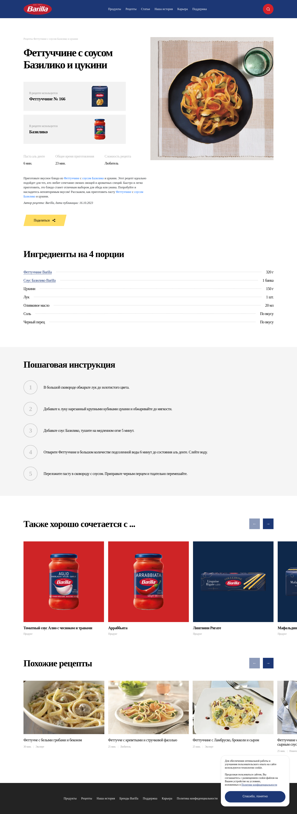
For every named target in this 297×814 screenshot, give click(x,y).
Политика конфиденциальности (197, 798)
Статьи (145, 9)
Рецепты (131, 9)
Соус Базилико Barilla (39, 280)
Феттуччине (71, 178)
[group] (63, 588)
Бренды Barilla (129, 798)
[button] (254, 523)
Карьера (182, 9)
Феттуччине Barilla (37, 272)
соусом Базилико (93, 178)
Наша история (164, 9)
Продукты (114, 9)
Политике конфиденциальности (259, 784)
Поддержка (199, 9)
